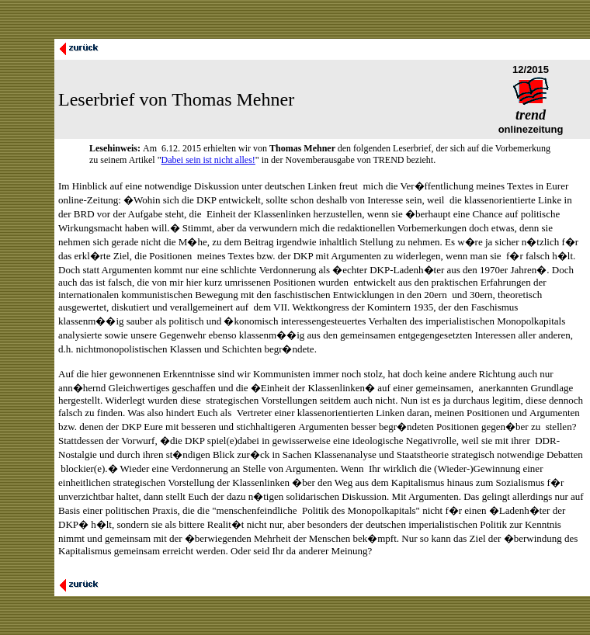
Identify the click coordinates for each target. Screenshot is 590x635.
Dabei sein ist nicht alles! (208, 159)
